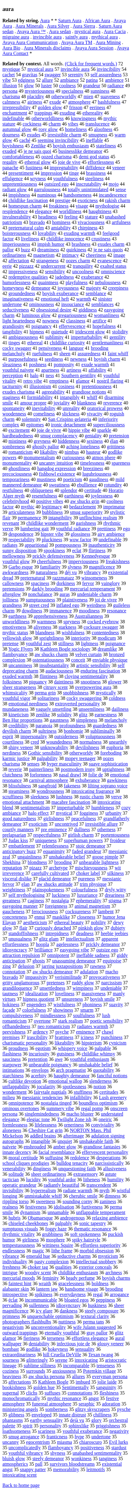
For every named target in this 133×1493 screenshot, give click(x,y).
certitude (92, 490)
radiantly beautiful (61, 1185)
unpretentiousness (19, 184)
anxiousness (64, 1371)
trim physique (93, 884)
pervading (12, 1305)
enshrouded (35, 1146)
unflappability (16, 1086)
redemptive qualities (28, 277)
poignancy (41, 326)
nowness (50, 320)
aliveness (42, 627)
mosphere (55, 1239)
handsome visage (81, 1289)
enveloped (41, 1414)
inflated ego (67, 605)
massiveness (93, 993)
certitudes (108, 1092)
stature (91, 216)
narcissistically (109, 1163)
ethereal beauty (69, 922)
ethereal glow (37, 162)
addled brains (43, 1135)
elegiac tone (38, 1119)
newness (78, 359)
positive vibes (49, 501)
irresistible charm (64, 134)
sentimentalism (35, 807)
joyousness (68, 288)
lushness (64, 796)
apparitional (36, 545)
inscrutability (88, 184)
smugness (98, 134)
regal (98, 1294)
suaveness (110, 96)
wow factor (80, 539)
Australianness (89, 616)
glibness (16, 1414)
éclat (13, 1299)
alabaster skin (15, 1289)
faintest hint (19, 1283)
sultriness (47, 731)
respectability (21, 539)
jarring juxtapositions (62, 966)
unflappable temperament (100, 1212)
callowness (13, 583)
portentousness (115, 835)
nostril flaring (110, 381)
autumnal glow (16, 129)
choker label (88, 873)
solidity (64, 714)
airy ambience (111, 534)
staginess (11, 397)
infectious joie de (73, 1343)
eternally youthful (62, 1332)
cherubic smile (83, 1196)
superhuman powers (83, 840)
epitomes (35, 424)
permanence (29, 517)
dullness (82, 829)
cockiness (32, 123)
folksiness (12, 681)
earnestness (106, 714)
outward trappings (19, 1332)
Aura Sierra (84, 26)
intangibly (69, 397)
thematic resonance (92, 1228)
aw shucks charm (51, 654)
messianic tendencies (42, 1097)
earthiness (74, 495)
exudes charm (111, 244)
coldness (117, 698)
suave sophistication (108, 763)
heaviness (11, 1376)
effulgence (12, 178)
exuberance (92, 277)
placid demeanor (55, 878)
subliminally (102, 731)
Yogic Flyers (20, 649)
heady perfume (80, 1278)
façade (8, 1010)
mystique (11, 69)
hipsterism (92, 1042)
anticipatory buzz (19, 851)
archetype (58, 867)
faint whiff (118, 353)
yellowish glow (17, 638)
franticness (57, 1436)
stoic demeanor (90, 845)
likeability (64, 1042)
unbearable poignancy (50, 1064)
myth (104, 1190)
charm (55, 123)
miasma (64, 1442)
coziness (10, 1371)
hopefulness (103, 326)
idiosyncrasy (68, 1305)
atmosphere (79, 102)
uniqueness (46, 840)
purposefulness (22, 359)
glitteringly (37, 1360)
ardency (40, 1031)
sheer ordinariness (48, 1174)
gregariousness (72, 315)
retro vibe (32, 381)
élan (114, 441)
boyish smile (102, 999)
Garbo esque (20, 566)
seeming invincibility (58, 140)
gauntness (59, 720)
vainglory (110, 583)
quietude (59, 331)
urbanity (113, 813)
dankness (69, 1310)
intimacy (70, 255)
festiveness (36, 1206)
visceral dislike (16, 878)
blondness (37, 862)
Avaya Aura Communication (30, 42)
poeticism (72, 479)
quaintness (48, 282)
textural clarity (95, 1316)
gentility (117, 337)
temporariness (16, 479)
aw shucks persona (46, 1376)
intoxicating (86, 1360)
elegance (43, 211)
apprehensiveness (51, 616)
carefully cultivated (50, 873)
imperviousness (83, 561)
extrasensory (85, 1174)
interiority (80, 638)
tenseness (106, 1365)
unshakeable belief (67, 856)
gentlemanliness (107, 342)
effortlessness (101, 162)
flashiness (11, 1053)
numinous (46, 195)
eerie (7, 266)
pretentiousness (97, 386)
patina (92, 80)
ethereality (93, 112)
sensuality (85, 1349)
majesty (93, 288)
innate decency (16, 1152)
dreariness (115, 895)
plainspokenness (48, 889)
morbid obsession (97, 1250)
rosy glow (48, 129)
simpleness (86, 720)
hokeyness (58, 1349)
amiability (61, 227)
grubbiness (52, 1234)
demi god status (94, 156)
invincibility (108, 69)
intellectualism (80, 938)
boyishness (13, 145)
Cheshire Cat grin (45, 1130)
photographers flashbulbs (26, 1321)
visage (82, 205)
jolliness (10, 599)
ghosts (39, 960)
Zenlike (38, 145)
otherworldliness (47, 118)
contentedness (105, 632)
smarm (87, 1010)
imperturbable (70, 807)
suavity (116, 1004)
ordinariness (14, 255)
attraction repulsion (21, 955)
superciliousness (109, 424)
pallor (8, 249)
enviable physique (110, 659)
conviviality (102, 1124)
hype (79, 1436)
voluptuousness (100, 736)
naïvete (9, 1146)
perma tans (93, 1321)
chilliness (102, 1414)
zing (6, 966)
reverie (15, 769)
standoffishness (23, 933)
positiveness (92, 1447)
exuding (67, 112)
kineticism (18, 714)
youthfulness (65, 178)
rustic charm (92, 796)
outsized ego (56, 184)
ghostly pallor (45, 446)
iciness (87, 1037)
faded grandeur (86, 851)
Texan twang (100, 1354)
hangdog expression (56, 468)
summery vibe (60, 1108)
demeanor (40, 288)
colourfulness (84, 889)
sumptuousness (40, 599)
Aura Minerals (29, 26)
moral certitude (23, 1157)
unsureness (72, 999)
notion (99, 1086)
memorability (66, 1469)
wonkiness (81, 1458)
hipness (37, 331)
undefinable (110, 539)
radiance (116, 85)
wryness (38, 178)
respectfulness (47, 835)
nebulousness (108, 282)
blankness (86, 402)
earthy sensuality (46, 1420)
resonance (116, 610)
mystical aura (87, 31)
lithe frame (62, 1250)
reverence (112, 402)
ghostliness (19, 468)
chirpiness (88, 227)
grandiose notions (89, 391)
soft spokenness (85, 1234)
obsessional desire (53, 309)
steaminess (18, 791)
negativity (119, 1431)
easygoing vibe (74, 949)
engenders (36, 1004)
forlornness (41, 774)
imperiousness (16, 244)
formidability (40, 397)
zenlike (43, 714)
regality (9, 162)
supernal (10, 1392)
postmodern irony (78, 769)
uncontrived (66, 824)
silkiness (115, 873)
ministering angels (20, 1409)
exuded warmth (17, 676)
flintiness (48, 676)
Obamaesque (40, 1217)
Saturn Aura (69, 20)
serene (61, 1360)
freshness (11, 1267)
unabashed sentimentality (97, 1453)
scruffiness (12, 796)
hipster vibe (52, 534)
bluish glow (13, 1458)
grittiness (116, 446)
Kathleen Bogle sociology (65, 649)
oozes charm (78, 260)
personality (50, 1425)
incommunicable (41, 1299)
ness (50, 375)
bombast (10, 1349)
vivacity (94, 413)
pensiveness (50, 348)
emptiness (59, 381)
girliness (30, 1239)
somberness (56, 1409)
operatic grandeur (19, 1185)
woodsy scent (38, 1272)
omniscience (113, 271)
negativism (13, 1327)
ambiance (69, 80)
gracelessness (71, 1283)
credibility (18, 725)
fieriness (31, 1338)
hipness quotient (38, 999)
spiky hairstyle (86, 1239)
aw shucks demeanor (53, 971)
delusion (26, 966)
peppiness (105, 1299)
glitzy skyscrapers (92, 1409)
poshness (38, 364)
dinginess (42, 1168)
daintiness (63, 681)
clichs (31, 1392)
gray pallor (97, 1332)
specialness (72, 91)
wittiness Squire (57, 1245)
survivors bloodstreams (72, 1464)
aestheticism (35, 922)
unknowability (54, 747)
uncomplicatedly (24, 1447)
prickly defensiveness (53, 556)
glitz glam (48, 938)
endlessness (13, 1250)
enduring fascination (100, 670)
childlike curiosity (67, 342)
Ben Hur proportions (22, 720)
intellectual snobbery (96, 1261)
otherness (106, 829)
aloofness (103, 129)
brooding (63, 862)
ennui (39, 917)
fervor (88, 583)
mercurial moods (18, 1278)
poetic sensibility (106, 1020)
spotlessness (74, 1086)
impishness (19, 195)
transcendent (98, 1185)
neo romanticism (53, 1026)
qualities (63, 1267)
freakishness (118, 561)
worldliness (70, 211)
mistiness (17, 441)
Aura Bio (11, 47)
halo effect (38, 813)
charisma (11, 96)
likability (48, 452)
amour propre (33, 402)
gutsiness (66, 1053)
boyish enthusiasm (71, 145)
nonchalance (40, 594)
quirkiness (76, 249)
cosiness (66, 386)
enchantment (14, 112)
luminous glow (36, 315)
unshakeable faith (96, 1141)
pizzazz (26, 266)
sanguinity (106, 1387)
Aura (45, 20)
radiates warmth (92, 1026)
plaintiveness (75, 599)
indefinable (13, 118)
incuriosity (39, 1053)
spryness (71, 621)
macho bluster (80, 1113)
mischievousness (91, 867)
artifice (99, 320)
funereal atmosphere (51, 1403)
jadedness (64, 277)
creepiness (118, 288)
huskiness (97, 1305)
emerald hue (38, 1256)
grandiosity (13, 326)
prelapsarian (14, 835)
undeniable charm (94, 594)
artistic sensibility (93, 665)
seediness (54, 359)
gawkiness (117, 780)
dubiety (118, 928)
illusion (9, 85)
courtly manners (18, 829)
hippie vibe (79, 430)
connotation (13, 971)
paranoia (44, 725)
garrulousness (47, 189)
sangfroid (47, 785)
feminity (50, 1278)
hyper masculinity (64, 763)
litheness (91, 1179)
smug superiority (86, 512)
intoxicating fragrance (92, 791)
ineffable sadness (92, 955)
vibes (73, 123)
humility (115, 1179)
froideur (118, 840)
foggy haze (56, 1228)
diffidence (95, 167)
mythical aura (104, 37)
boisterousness (16, 233)
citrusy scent (56, 687)
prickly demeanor (103, 944)
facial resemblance (57, 1152)
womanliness (106, 315)
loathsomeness (16, 1431)
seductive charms (74, 1256)
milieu (8, 1097)
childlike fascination (28, 200)
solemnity (31, 419)
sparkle (104, 430)
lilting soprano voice (108, 785)
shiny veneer (20, 747)
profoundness (73, 725)
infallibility (81, 1097)
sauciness (11, 1059)
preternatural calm (26, 227)
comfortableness (18, 156)
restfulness (12, 490)
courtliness (12, 742)
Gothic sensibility (45, 752)
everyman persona (110, 1376)
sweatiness (59, 484)
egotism (43, 1048)
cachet (8, 74)
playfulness (77, 282)
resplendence (15, 211)
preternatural (33, 577)
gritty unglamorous (20, 982)
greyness (42, 441)
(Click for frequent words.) (91, 63)
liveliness (30, 238)
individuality (14, 1261)
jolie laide (107, 1382)
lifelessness (46, 1124)
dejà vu (77, 1420)
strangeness (47, 260)
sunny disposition (19, 550)
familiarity (50, 566)
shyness (57, 1453)
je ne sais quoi (37, 151)
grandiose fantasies (101, 1146)
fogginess (88, 813)
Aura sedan (60, 31)
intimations (13, 1070)
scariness (46, 1431)
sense (120, 189)
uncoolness (83, 271)
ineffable (94, 140)
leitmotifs (95, 1469)
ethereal (35, 342)
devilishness (87, 747)
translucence (98, 123)
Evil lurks (118, 1442)
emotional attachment (23, 802)
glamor (82, 381)
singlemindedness (42, 1113)
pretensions (13, 588)
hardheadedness (17, 435)
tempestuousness (18, 1245)
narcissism (111, 982)
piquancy (38, 681)
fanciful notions (112, 1075)
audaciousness (59, 670)
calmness (11, 102)
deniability (39, 1343)
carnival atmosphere (48, 780)
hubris (14, 1217)
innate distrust (72, 1414)
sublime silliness (40, 1365)
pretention (37, 1059)
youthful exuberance (82, 1431)
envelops (40, 1070)
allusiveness (114, 1168)
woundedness (59, 742)
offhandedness (16, 1026)
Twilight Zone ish (74, 1119)
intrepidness (57, 933)
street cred (39, 605)
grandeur (91, 85)
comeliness (44, 413)
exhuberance (87, 780)
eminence (85, 1031)
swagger (53, 74)
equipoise (112, 960)
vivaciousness (91, 222)
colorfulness (34, 1010)
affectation (18, 260)
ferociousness (45, 911)
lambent (106, 911)
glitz (83, 714)
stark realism (70, 1020)
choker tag (38, 1267)
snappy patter (33, 1469)
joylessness (102, 495)
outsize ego (107, 949)
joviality (62, 402)
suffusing (54, 1157)
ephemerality (89, 900)
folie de (95, 774)
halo (34, 375)
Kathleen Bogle (53, 1382)
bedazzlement (82, 506)
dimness (112, 1196)
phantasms (12, 1420)
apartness (50, 370)
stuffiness (83, 1092)
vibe (6, 80)
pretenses (56, 982)
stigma (115, 900)
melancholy (116, 720)
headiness (47, 216)
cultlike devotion (24, 1081)
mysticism (108, 1256)
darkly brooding (47, 588)
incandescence (113, 195)
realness (10, 1206)
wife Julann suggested (94, 1327)
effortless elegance (90, 1338)
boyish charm (107, 359)
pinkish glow (90, 928)
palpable (103, 1048)
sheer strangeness (19, 687)
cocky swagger (16, 348)
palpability (47, 758)
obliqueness (41, 490)
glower (114, 681)
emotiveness (14, 627)
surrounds (35, 1371)
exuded (9, 151)
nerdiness (11, 752)
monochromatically (21, 1398)
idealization (36, 993)
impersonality (34, 736)
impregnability (64, 167)
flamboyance (15, 654)
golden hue (44, 1387)
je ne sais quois (108, 249)
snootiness (91, 681)
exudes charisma (18, 391)
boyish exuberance (60, 293)
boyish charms (116, 1278)
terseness (56, 1338)
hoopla (42, 944)
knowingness (83, 118)
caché (24, 140)
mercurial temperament (92, 588)
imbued (83, 1382)
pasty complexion (51, 1261)
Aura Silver (58, 26)
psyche (62, 1031)
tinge (74, 173)
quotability (103, 1070)
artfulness (121, 222)
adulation (89, 971)
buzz (25, 249)
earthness (17, 616)
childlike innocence (65, 238)
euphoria (114, 747)
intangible (40, 1141)
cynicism (117, 1042)
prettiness (106, 528)
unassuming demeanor (74, 960)
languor (76, 348)
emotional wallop (65, 1081)
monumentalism (39, 457)
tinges (14, 342)
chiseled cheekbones (28, 1223)
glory (96, 1420)
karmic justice (16, 758)
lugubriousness (96, 473)
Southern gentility (78, 375)
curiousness (73, 457)
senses (33, 763)
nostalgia (60, 900)
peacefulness (83, 818)
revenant (10, 523)
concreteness (14, 917)
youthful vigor (16, 698)
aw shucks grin (84, 501)
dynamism (30, 1212)
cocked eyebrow (103, 621)
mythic (27, 506)
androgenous (72, 1217)
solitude (16, 1174)
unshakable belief (95, 1064)
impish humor (50, 244)
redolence (79, 1157)
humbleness (102, 807)
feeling (70, 216)
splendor (68, 490)
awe (59, 1059)
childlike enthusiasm (78, 1272)
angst (94, 1398)
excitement (19, 430)
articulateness (21, 512)
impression (51, 173)
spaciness (40, 583)
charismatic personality (24, 1042)
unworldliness (16, 621)
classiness (75, 320)
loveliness (64, 993)
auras (65, 594)
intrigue (10, 1272)
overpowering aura (93, 687)
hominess (61, 222)
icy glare (44, 1310)
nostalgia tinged (56, 1103)
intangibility (60, 517)
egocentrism (38, 1442)
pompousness (68, 545)
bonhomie (73, 731)
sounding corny (77, 1201)
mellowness (13, 556)
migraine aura (15, 37)
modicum (107, 638)
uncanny (10, 1442)
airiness (35, 102)
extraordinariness (19, 1354)
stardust (118, 1447)
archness (113, 1272)
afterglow (11, 594)
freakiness (59, 205)
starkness (67, 627)
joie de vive (69, 162)
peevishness (13, 1031)
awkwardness (15, 572)
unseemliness (91, 709)
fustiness (33, 167)
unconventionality (48, 1327)
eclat (76, 550)
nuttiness (67, 1321)
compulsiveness (17, 1015)
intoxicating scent (19, 1475)
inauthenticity (101, 545)
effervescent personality (105, 1152)
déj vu (71, 572)
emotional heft (55, 298)
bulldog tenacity (72, 1163)
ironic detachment (68, 424)
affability (97, 370)
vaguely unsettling (53, 709)
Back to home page (21, 1485)
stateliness (106, 145)
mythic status (15, 632)
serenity (75, 74)
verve (116, 796)
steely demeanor (48, 1458)
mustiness (46, 479)
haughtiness (100, 211)
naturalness (46, 572)
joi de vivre (106, 599)
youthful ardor (62, 1179)
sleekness (40, 796)
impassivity (36, 977)
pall (38, 1464)
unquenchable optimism (50, 1316)
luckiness (61, 895)
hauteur (93, 452)
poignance (115, 643)
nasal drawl (70, 774)
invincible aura (47, 37)
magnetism (43, 255)
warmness (46, 621)
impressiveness (23, 271)
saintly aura (76, 37)
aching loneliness (83, 446)
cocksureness (78, 911)
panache (10, 167)
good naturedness (19, 818)
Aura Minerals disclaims (47, 47)
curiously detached (53, 928)
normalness (90, 742)
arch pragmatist (71, 1070)
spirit (28, 1425)
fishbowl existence (57, 473)
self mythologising (26, 895)
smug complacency (58, 435)
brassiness (96, 173)
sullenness (39, 1305)
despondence (21, 534)
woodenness (14, 413)
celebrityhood (15, 501)
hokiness (10, 1004)
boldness (100, 1283)
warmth (83, 298)
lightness (89, 643)
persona (10, 91)
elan (25, 884)
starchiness (13, 1075)
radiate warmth (77, 1190)
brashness (81, 244)
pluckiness (52, 539)
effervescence (72, 326)
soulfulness (84, 1015)
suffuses (52, 1392)
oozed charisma (56, 156)
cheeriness (96, 255)
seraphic (87, 1403)
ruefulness (42, 353)
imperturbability (86, 337)
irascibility (37, 1037)
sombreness (13, 446)
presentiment (21, 173)
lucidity (33, 1179)
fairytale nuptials (50, 1092)
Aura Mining (108, 42)
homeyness (13, 288)
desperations (108, 1157)
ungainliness (30, 856)
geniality (93, 435)
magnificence (102, 566)
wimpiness (83, 988)
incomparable (76, 1365)
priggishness (108, 1425)
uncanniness (20, 665)
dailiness (120, 709)
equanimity (54, 851)
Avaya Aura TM (76, 42)
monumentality (17, 463)
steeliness (94, 178)
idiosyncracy (14, 949)
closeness (86, 917)
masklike (61, 917)
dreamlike (107, 649)
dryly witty (115, 889)
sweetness (45, 1201)
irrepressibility (16, 107)
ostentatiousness (48, 659)
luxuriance (87, 895)
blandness (44, 632)
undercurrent (53, 266)
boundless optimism (98, 1103)
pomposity (64, 364)
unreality (71, 408)
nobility (98, 922)
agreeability (53, 391)
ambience (114, 80)
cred (35, 742)
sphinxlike (79, 1425)
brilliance (43, 949)
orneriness (74, 1124)
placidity (35, 96)
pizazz (35, 867)
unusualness (20, 938)
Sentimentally (75, 1387)
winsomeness (94, 577)
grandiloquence (17, 988)
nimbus (72, 452)
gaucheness (13, 911)
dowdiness (32, 610)
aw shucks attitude (55, 884)
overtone (42, 1020)
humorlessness (16, 282)
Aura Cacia (114, 31)
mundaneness (15, 709)
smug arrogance (23, 1436)
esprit (7, 736)
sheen (64, 353)
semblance (96, 293)
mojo (114, 184)
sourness (10, 1360)
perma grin (45, 692)
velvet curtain (88, 654)
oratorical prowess (105, 408)
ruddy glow (83, 982)
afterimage (73, 1135)
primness (11, 1316)
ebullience (87, 484)
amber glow (64, 1146)
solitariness (48, 698)
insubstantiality (54, 665)
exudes (33, 134)
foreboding (111, 752)
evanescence (109, 260)
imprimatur (114, 506)
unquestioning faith (77, 1168)
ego (126, 528)
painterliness (41, 769)
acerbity (39, 1075)
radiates (10, 545)
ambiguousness (23, 337)
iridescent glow (90, 331)
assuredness (89, 353)
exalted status (113, 266)
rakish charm (117, 200)
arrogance (119, 1294)
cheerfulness (49, 561)
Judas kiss (18, 840)
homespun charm (25, 205)
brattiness (64, 1037)
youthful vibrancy (25, 1453)
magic (38, 1250)
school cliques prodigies (25, 1163)
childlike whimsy (98, 1053)
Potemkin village (99, 1371)
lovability (47, 233)
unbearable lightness (98, 862)
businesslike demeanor (80, 151)
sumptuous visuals (20, 1228)
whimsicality (15, 692)
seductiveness (15, 309)
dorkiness (66, 583)
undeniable (111, 988)
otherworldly (63, 96)
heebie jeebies (114, 933)
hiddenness (68, 441)
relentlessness (55, 845)
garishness (86, 523)
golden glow (50, 107)
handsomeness (77, 195)
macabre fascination (70, 802)
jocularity (46, 1086)
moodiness (89, 610)
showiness (63, 1010)
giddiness (88, 309)
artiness (73, 370)
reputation (12, 867)
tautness (10, 993)
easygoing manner (20, 906)
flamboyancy (60, 1447)
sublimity (54, 337)
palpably (63, 1223)
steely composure (101, 1310)
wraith (45, 1283)
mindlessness (53, 1015)
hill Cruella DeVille (62, 1354)
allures (78, 1376)
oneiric (105, 1119)
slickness (70, 413)
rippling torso (15, 1201)
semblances (102, 304)
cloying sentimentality (86, 676)
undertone (101, 1436)
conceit (78, 659)
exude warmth (95, 364)
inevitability (43, 408)
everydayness (73, 1294)
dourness (11, 134)
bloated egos (76, 1299)
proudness (18, 1048)
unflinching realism (98, 517)
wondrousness (50, 791)
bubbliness (52, 512)
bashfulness (109, 102)
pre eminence (54, 829)
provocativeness (104, 977)
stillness (66, 643)
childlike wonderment (47, 523)
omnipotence (21, 1103)
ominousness (41, 304)
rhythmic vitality (18, 1234)
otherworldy (81, 752)
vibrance (10, 1256)
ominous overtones (20, 1108)
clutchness (12, 774)
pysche (124, 1409)
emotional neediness (28, 703)
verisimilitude (68, 977)
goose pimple (105, 856)
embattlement (21, 845)
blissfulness (19, 785)
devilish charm (16, 731)
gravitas (29, 74)
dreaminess (48, 249)
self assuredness (106, 74)
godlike (33, 1349)
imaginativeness (18, 298)
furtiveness (91, 1206)
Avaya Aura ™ (31, 31)
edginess (26, 80)
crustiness (101, 238)
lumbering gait (35, 528)
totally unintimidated (88, 189)
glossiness (80, 534)
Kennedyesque (96, 556)
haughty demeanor (72, 1075)
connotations (80, 1392)
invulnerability (16, 216)
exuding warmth (79, 233)
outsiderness (66, 736)
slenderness (100, 1081)
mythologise (107, 205)
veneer (118, 167)
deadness (85, 933)
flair (23, 928)
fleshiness (108, 1392)
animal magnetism (92, 906)
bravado (37, 222)
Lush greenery (113, 1097)
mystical (64, 813)
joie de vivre (49, 430)
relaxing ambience (110, 1217)
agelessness (67, 944)
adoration (111, 1403)
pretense (10, 643)
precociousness (17, 473)
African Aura (97, 20)
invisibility (12, 1190)
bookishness (14, 1387)
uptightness (113, 769)
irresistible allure (101, 824)
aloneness (11, 1130)
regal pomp (92, 1108)
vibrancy (92, 572)
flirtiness (97, 550)
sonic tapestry (92, 1223)
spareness (121, 463)
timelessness (92, 463)
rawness (98, 966)
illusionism (40, 386)
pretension (119, 435)
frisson (76, 107)
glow (29, 85)
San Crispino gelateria (69, 419)
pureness (86, 878)
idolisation (64, 1206)
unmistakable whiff (43, 1196)
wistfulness (64, 1004)
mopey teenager (80, 758)
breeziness (93, 468)
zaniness (108, 1201)
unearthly (118, 742)
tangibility (12, 331)
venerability (13, 1168)
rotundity (113, 484)
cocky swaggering (84, 698)
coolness (67, 85)
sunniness (100, 91)
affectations (19, 1382)
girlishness (54, 818)
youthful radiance (73, 528)
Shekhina (11, 862)
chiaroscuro (90, 1442)
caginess (36, 900)
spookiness (54, 550)
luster (46, 85)
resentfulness (44, 495)
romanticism (20, 452)
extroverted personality (77, 703)
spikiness (44, 1294)
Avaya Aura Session (94, 47)
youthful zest (38, 643)
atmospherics (15, 1464)
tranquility (83, 266)
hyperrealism (43, 1190)
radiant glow (14, 189)
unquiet (64, 1141)
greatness (11, 900)
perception (12, 375)
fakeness (72, 785)
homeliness (76, 129)
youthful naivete (18, 370)
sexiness (95, 441)
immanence (61, 610)
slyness (75, 566)
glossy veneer (110, 1343)
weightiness (13, 889)
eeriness (97, 107)
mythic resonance (64, 1398)
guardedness (105, 725)
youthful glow (16, 561)
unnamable (58, 1212)
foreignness (56, 906)
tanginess (108, 1458)
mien (88, 96)
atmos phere (103, 457)
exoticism (38, 824)
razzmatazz (63, 577)
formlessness (15, 1124)
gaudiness (98, 479)
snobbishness (75, 692)
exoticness (88, 200)
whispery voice (72, 1048)
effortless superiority (100, 1245)
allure (47, 80)
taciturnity (12, 386)
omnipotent (58, 955)
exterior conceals (95, 1267)
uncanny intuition (56, 463)
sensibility (55, 271)
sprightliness (51, 638)
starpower (11, 1064)
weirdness (96, 605)
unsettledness (52, 988)
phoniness (92, 1004)
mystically (106, 692)
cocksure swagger (100, 627)
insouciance (72, 304)
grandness (12, 605)
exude (55, 102)
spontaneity (13, 408)
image (119, 255)
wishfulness (73, 632)
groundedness (21, 293)
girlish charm (81, 835)
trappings (43, 112)
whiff (92, 397)
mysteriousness (39, 91)
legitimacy (52, 506)
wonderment (14, 1092)
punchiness (111, 1037)
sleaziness (12, 364)
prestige (62, 200)
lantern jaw (47, 1289)
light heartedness (18, 320)
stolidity (120, 331)
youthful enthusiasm (89, 1059)
